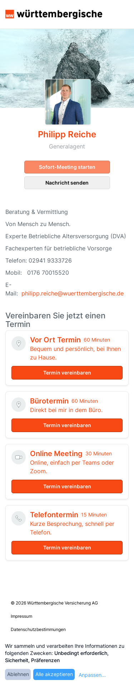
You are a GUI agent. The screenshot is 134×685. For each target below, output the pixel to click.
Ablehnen (18, 674)
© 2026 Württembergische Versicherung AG (54, 603)
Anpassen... (92, 675)
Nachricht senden (67, 183)
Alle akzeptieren (54, 674)
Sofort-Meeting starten (67, 167)
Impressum (21, 616)
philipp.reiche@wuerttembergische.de (72, 293)
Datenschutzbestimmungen (38, 629)
